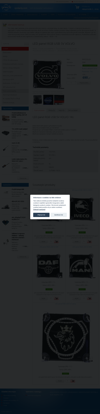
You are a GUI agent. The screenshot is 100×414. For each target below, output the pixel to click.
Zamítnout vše (58, 215)
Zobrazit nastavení (39, 209)
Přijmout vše (41, 215)
